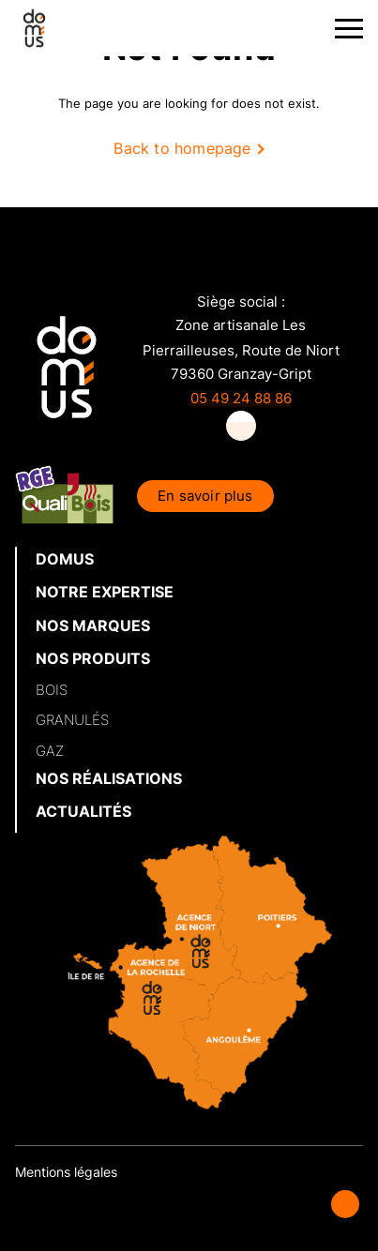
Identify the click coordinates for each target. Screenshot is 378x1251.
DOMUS (65, 559)
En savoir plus (205, 496)
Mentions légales (66, 1172)
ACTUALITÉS (83, 811)
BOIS (52, 690)
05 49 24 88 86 (241, 398)
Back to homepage (181, 148)
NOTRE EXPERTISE (105, 591)
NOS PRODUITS (93, 658)
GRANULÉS (72, 720)
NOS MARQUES (93, 625)
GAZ (50, 751)
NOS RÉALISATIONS (109, 778)
